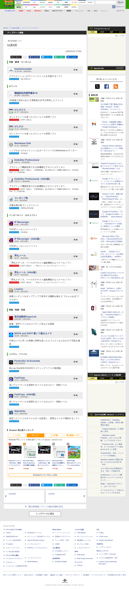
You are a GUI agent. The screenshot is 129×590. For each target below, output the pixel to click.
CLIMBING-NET (60, 555)
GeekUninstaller (23, 69)
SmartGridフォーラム (34, 533)
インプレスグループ (98, 575)
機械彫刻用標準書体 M (25, 93)
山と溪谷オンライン (62, 551)
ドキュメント (79, 11)
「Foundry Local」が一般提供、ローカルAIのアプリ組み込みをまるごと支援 (112, 446)
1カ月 (121, 32)
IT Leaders (9, 544)
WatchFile (19, 411)
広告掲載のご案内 (42, 575)
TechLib (79, 565)
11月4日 (51, 494)
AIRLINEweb (81, 533)
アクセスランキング (102, 29)
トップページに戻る (45, 514)
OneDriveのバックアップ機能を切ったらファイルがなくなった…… (112, 477)
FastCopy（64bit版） (25, 394)
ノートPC (16, 435)
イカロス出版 (79, 529)
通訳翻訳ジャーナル (84, 540)
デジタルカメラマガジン (14, 558)
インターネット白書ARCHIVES (16, 566)
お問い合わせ (28, 575)
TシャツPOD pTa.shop (107, 554)
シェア (36, 57)
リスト (25, 57)
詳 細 (75, 70)
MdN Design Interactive (85, 558)
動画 (95, 11)
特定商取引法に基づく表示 (117, 575)
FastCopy (19, 377)
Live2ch (18, 289)
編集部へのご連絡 (56, 575)
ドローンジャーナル (13, 548)
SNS (88, 11)
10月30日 (12, 494)
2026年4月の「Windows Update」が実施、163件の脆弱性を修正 (112, 422)
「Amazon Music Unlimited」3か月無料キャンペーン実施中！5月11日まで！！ (112, 148)
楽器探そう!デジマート (63, 536)
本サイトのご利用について (12, 575)
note (61, 57)
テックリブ (78, 562)
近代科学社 (56, 558)
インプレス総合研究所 (13, 540)
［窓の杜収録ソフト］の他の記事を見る (45, 506)
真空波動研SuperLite (25, 316)
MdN (76, 551)
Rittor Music (57, 529)
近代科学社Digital (61, 561)
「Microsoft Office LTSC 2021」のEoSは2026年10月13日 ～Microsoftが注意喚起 (111, 238)
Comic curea (103, 536)
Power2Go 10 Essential (27, 361)
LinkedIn (73, 57)
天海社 (101, 533)
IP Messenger (21, 222)
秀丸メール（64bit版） (26, 272)
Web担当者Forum (12, 536)
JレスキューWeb (82, 544)
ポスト (18, 57)
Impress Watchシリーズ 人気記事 (107, 375)
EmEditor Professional (26, 160)
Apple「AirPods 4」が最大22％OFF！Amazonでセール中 (112, 290)
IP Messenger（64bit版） (27, 238)
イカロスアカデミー (84, 548)
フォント (104, 11)
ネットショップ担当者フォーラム (38, 536)
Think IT (8, 533)
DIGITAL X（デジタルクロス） (37, 548)
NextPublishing (32, 561)
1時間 (92, 32)
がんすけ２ (20, 109)
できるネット (10, 562)
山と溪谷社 (56, 548)
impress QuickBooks (106, 540)
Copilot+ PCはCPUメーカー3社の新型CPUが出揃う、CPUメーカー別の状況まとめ (112, 275)
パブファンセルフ (105, 547)
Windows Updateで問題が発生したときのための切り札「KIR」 (112, 462)
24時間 (102, 32)
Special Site (99, 68)
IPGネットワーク (102, 551)
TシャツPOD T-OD (62, 540)
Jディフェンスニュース (85, 536)
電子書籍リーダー (73, 435)
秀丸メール (20, 255)
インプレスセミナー (34, 544)
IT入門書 (54, 435)
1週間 (111, 32)
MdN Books (81, 555)
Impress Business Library (35, 540)
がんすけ (18, 126)
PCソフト (35, 435)
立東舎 (57, 544)
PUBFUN (100, 544)
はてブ (48, 57)
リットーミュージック (62, 533)
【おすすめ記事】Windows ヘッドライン (109, 415)
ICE (98, 529)
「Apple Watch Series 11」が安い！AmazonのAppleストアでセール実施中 (112, 314)
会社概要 (86, 575)
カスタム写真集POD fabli (108, 558)
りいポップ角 (21, 198)
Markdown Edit (22, 143)
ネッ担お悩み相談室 (13, 551)
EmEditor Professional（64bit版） (32, 179)
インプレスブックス (34, 558)
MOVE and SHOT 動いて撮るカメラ (33, 333)
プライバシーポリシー (72, 575)
